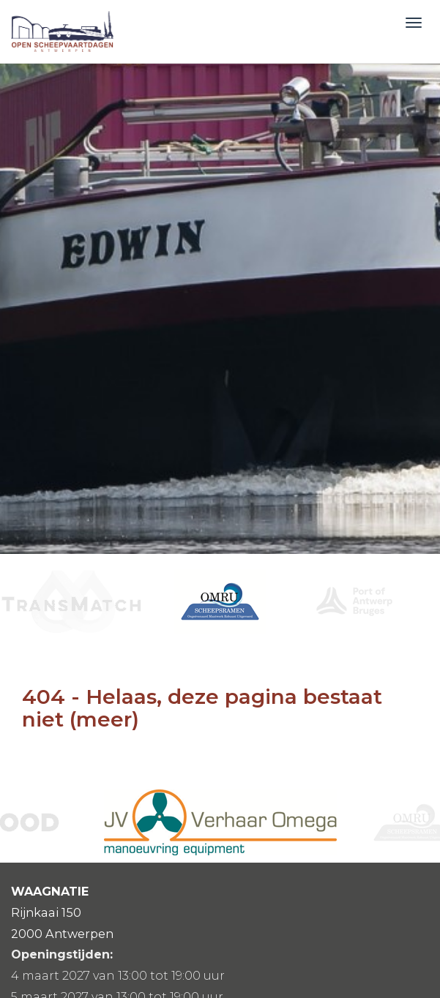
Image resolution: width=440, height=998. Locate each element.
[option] (220, 601)
